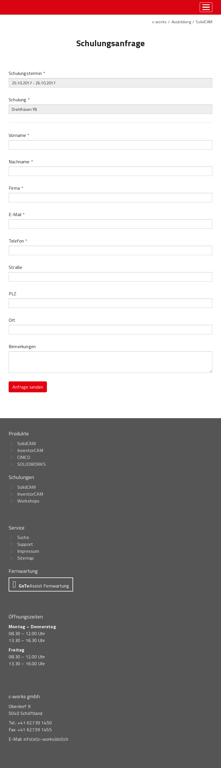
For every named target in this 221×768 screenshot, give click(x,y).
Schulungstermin (27, 73)
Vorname (19, 135)
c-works (159, 22)
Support (25, 544)
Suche (23, 537)
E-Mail (17, 214)
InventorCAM (30, 450)
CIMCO (23, 457)
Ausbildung (181, 22)
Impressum (28, 551)
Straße (15, 267)
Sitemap (25, 557)
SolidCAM (204, 22)
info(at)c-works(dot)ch (46, 739)
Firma (16, 188)
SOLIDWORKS (31, 464)
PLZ (13, 293)
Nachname (21, 161)
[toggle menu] (206, 7)
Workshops (28, 500)
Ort (12, 320)
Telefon (18, 240)
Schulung (19, 99)
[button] (41, 584)
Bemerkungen (22, 346)
